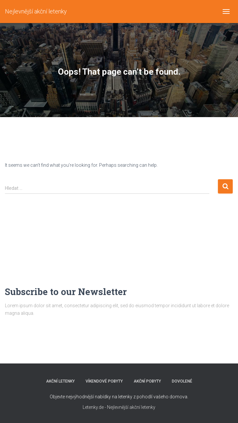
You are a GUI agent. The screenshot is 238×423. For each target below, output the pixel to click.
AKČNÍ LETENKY (60, 381)
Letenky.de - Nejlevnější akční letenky (119, 407)
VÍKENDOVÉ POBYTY (104, 381)
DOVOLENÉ (182, 381)
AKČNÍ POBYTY (147, 381)
